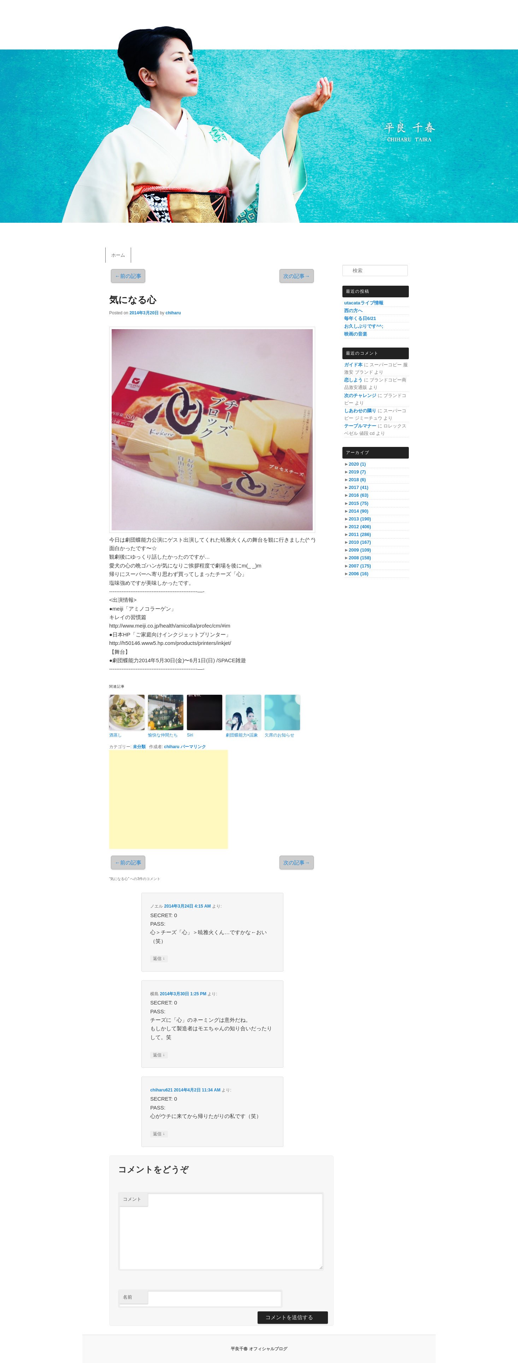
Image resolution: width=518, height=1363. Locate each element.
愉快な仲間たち (163, 735)
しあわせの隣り (360, 410)
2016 (359, 495)
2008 (360, 557)
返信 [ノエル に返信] (159, 958)
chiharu (173, 312)
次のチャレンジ (360, 395)
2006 (359, 573)
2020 (357, 464)
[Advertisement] (168, 799)
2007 (360, 566)
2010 (360, 542)
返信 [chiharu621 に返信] (159, 1134)
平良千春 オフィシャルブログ (259, 1348)
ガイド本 (353, 364)
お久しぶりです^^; (363, 326)
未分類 (139, 746)
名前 (127, 1297)
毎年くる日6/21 (360, 318)
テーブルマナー (360, 426)
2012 (360, 526)
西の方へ (353, 310)
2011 (360, 534)
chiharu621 (161, 1090)
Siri (190, 735)
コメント (132, 1199)
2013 (360, 519)
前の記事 (128, 276)
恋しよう (353, 380)
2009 (360, 550)
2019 (357, 471)
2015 (359, 503)
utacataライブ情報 (363, 302)
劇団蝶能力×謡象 (242, 735)
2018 (357, 479)
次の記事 (296, 276)
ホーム (118, 255)
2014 (359, 511)
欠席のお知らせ (279, 735)
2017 (359, 487)
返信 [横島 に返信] (159, 1055)
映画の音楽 (355, 334)
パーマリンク (193, 746)
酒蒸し (115, 735)
